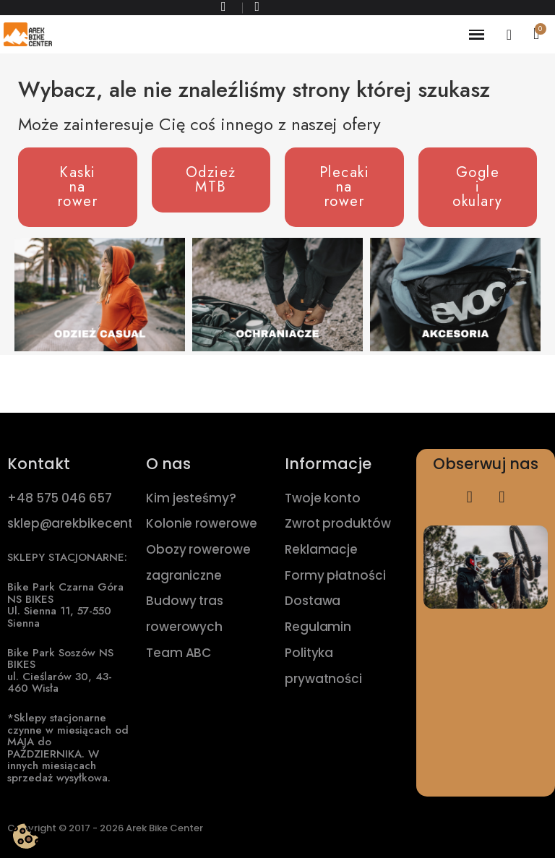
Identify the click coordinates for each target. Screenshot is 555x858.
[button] (77, 187)
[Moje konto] (509, 34)
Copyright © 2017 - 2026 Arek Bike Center (105, 828)
